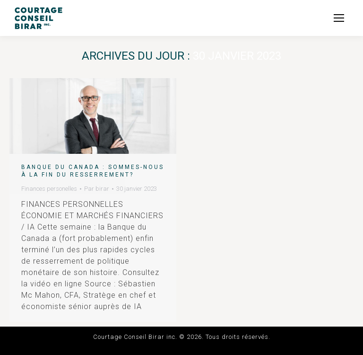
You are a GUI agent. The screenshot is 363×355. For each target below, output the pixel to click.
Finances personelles (49, 188)
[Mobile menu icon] (339, 18)
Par (96, 188)
